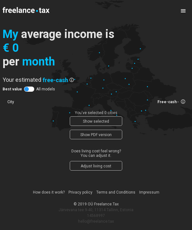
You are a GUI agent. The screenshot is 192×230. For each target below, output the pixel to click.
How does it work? (49, 192)
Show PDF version (96, 135)
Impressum (149, 192)
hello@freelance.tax (96, 221)
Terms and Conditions (115, 192)
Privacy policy (80, 192)
